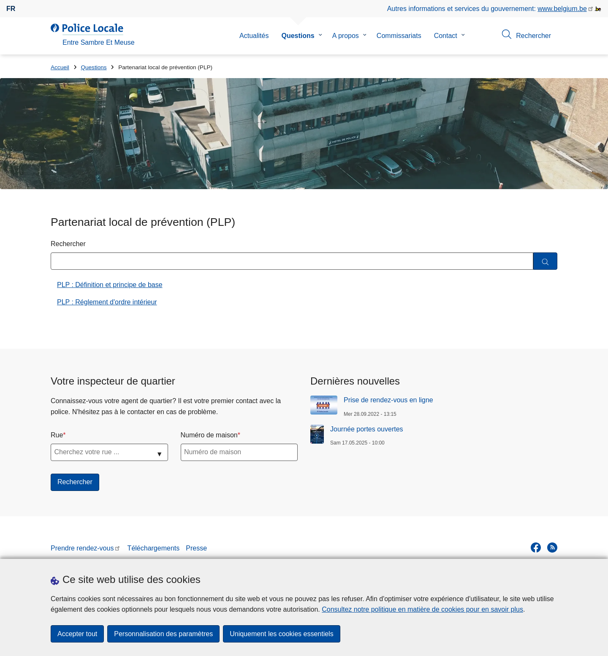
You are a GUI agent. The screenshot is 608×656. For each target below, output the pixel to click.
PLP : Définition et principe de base (110, 284)
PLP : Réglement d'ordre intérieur (107, 302)
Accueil (60, 67)
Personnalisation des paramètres (163, 633)
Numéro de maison (209, 435)
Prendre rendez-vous (82, 548)
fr (10, 8)
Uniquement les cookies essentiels (281, 633)
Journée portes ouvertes (366, 429)
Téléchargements (154, 548)
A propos (345, 35)
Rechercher (68, 243)
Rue (57, 435)
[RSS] (552, 547)
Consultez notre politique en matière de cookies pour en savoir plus (422, 609)
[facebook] (536, 547)
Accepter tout (77, 633)
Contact (445, 35)
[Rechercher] (545, 261)
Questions (297, 35)
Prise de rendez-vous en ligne (388, 400)
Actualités (254, 35)
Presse (196, 548)
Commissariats (399, 35)
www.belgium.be (562, 8)
